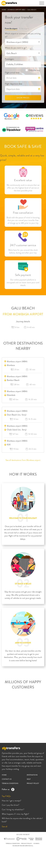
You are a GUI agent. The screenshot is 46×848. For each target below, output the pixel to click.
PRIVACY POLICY (33, 783)
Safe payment (23, 275)
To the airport (24, 28)
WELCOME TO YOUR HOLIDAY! (23, 518)
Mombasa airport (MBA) (17, 361)
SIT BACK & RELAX (23, 583)
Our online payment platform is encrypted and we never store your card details (23, 282)
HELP (29, 779)
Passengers (9, 59)
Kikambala (11, 395)
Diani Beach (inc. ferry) (16, 414)
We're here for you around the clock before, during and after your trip (23, 251)
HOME (4, 10)
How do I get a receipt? (11, 800)
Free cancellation (23, 213)
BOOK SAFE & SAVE (23, 146)
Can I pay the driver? (10, 805)
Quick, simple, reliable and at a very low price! (22, 158)
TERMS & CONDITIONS (10, 783)
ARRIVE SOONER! (23, 642)
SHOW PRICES (23, 97)
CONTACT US (6, 779)
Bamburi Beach (13, 380)
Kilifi (9, 444)
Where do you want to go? (16, 47)
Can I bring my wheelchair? (13, 809)
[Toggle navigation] (41, 4)
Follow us (7, 789)
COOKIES (36, 843)
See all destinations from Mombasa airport (23, 460)
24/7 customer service (23, 245)
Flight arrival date (12, 72)
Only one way (33, 70)
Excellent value (23, 180)
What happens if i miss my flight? (15, 814)
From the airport (11, 28)
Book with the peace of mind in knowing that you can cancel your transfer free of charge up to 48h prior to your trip (23, 220)
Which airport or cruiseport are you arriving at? (22, 35)
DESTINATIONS (32, 775)
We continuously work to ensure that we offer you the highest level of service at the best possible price (23, 188)
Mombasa (11, 365)
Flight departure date (13, 83)
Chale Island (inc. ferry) (17, 429)
